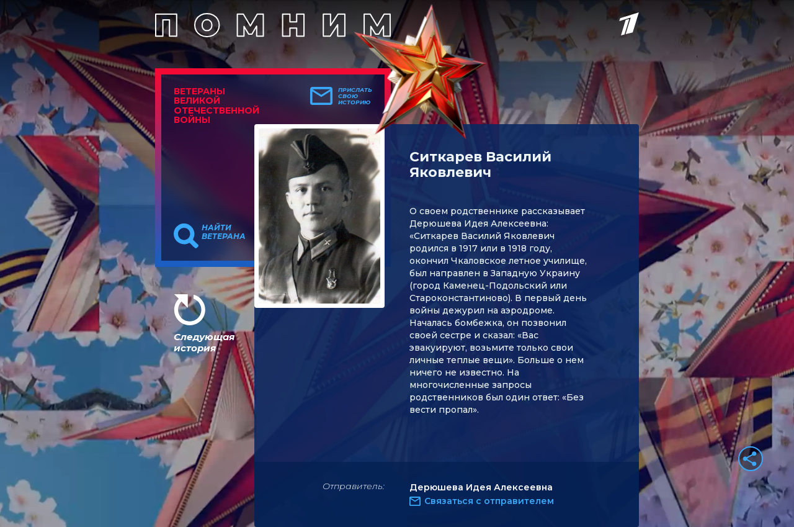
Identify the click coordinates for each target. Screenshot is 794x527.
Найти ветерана (224, 232)
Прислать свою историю (355, 96)
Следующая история (204, 342)
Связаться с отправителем (489, 501)
